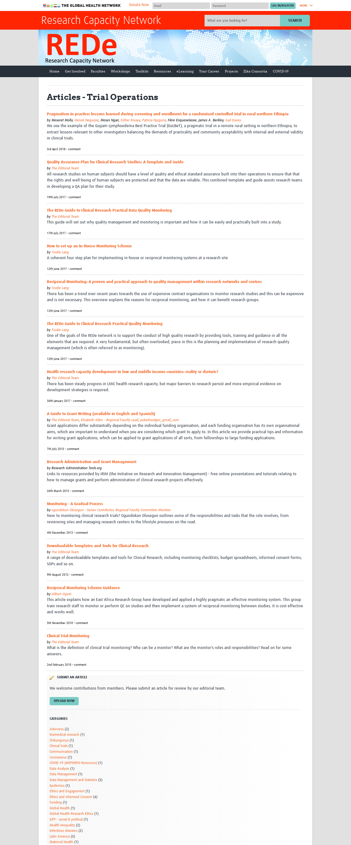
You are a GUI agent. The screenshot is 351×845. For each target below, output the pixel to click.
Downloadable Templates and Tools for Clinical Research (98, 546)
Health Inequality (62, 825)
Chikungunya (59, 740)
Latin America (60, 836)
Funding (56, 802)
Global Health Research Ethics (71, 814)
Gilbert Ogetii (61, 594)
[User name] (181, 5)
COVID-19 (280, 71)
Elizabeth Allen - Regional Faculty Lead (109, 420)
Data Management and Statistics (73, 780)
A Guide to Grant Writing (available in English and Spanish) (101, 414)
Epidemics (57, 786)
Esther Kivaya (130, 120)
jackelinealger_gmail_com (159, 420)
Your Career (209, 71)
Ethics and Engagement (67, 791)
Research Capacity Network (101, 20)
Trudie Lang (60, 252)
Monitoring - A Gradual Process (75, 504)
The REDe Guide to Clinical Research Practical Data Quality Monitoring (109, 210)
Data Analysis (59, 769)
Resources (162, 71)
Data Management (63, 774)
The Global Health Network (82, 5)
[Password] (240, 5)
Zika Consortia (255, 71)
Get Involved (75, 71)
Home (54, 71)
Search (295, 20)
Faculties (98, 71)
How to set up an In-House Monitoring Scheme (89, 246)
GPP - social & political (66, 819)
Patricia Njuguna (154, 120)
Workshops (120, 71)
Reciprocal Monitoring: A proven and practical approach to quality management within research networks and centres (154, 282)
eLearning (185, 71)
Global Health (60, 808)
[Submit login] (283, 5)
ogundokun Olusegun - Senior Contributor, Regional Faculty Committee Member (111, 510)
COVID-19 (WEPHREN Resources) (73, 763)
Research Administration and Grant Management (91, 462)
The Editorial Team (65, 168)
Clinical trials (58, 746)
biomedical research (64, 735)
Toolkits (141, 71)
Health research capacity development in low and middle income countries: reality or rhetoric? (132, 372)
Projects (231, 71)
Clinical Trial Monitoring (68, 636)
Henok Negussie (87, 120)
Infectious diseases (63, 831)
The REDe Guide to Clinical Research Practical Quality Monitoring (105, 324)
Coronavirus (58, 757)
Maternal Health (61, 842)
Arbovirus (57, 729)
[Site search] (243, 20)
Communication (61, 752)
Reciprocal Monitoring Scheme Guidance (83, 588)
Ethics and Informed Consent (71, 797)
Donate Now (139, 5)
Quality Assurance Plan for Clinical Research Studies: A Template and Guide (115, 162)
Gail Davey (233, 120)
